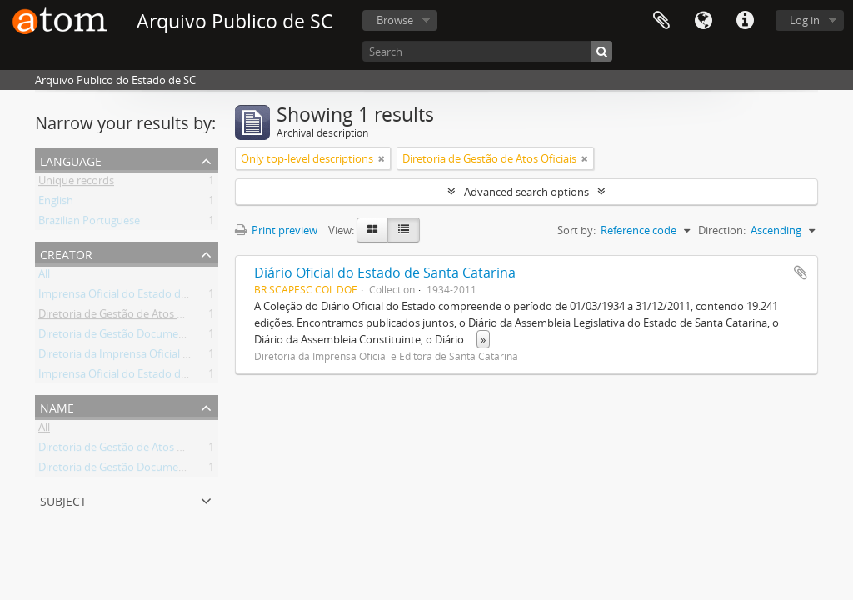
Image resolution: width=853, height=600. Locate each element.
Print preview (276, 230)
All (44, 276)
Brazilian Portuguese (89, 223)
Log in (805, 20)
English (55, 203)
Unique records (76, 183)
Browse (395, 20)
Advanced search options (526, 191)
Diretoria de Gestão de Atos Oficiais (125, 316)
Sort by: (576, 230)
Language (703, 21)
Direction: (722, 230)
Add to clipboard (800, 272)
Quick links (745, 21)
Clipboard (661, 21)
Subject (63, 499)
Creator (66, 253)
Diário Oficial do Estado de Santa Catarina (385, 272)
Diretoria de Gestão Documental (117, 336)
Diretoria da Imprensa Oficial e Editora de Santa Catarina (177, 356)
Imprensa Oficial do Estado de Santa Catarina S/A (159, 376)
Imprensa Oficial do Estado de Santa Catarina (150, 296)
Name (57, 406)
